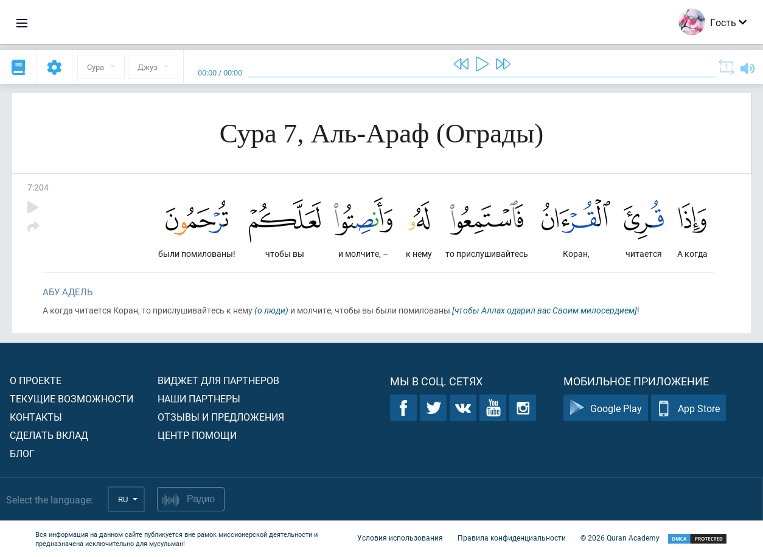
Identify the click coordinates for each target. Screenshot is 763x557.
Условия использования (400, 537)
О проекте (35, 380)
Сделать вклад (49, 435)
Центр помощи (197, 435)
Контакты (36, 416)
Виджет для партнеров (218, 380)
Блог (22, 453)
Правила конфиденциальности (512, 537)
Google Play (606, 408)
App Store (688, 408)
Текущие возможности (71, 398)
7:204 (38, 187)
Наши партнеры (199, 398)
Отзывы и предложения (221, 416)
